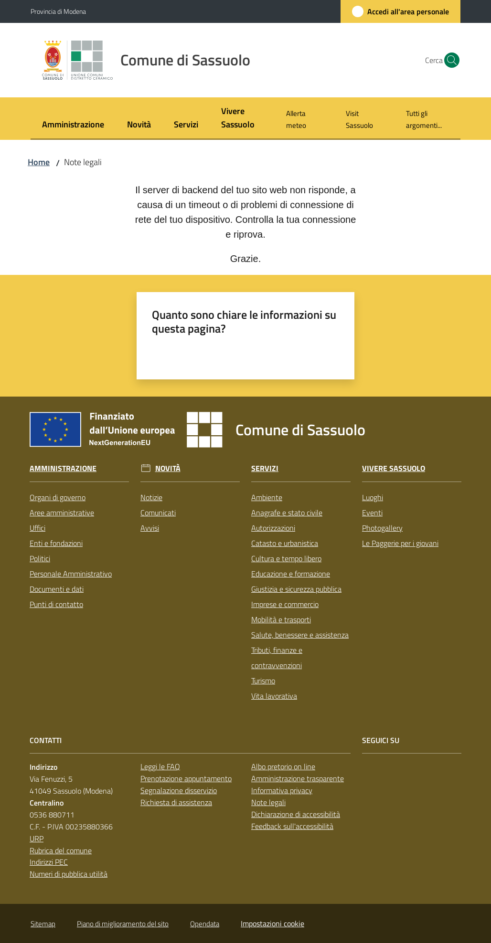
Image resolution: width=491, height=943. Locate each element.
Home (39, 162)
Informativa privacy (281, 790)
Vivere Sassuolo (393, 468)
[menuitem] (73, 125)
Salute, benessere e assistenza (300, 634)
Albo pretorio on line (283, 766)
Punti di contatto (56, 604)
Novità (168, 468)
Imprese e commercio (285, 604)
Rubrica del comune (61, 850)
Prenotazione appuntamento (186, 778)
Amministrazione (63, 468)
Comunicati (158, 512)
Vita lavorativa (274, 696)
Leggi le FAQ (160, 766)
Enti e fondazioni (56, 543)
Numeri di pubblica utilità (68, 874)
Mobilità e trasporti (281, 619)
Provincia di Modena (58, 11)
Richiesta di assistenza (176, 802)
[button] (449, 60)
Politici (40, 558)
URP (36, 838)
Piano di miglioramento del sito (123, 923)
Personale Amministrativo (71, 573)
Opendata (204, 923)
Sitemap (43, 923)
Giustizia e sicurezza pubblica (296, 589)
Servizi (264, 468)
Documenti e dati (57, 589)
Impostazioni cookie (272, 923)
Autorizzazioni (273, 528)
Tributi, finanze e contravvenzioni (276, 657)
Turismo (263, 680)
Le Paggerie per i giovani (400, 543)
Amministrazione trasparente (297, 778)
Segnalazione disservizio (178, 790)
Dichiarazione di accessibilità (295, 814)
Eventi (372, 512)
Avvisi (149, 528)
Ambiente (266, 497)
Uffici (37, 528)
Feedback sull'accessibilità (292, 826)
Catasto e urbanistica (284, 543)
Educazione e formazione (290, 573)
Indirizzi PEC (49, 862)
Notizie (151, 497)
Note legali (268, 802)
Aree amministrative (62, 512)
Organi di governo (57, 497)
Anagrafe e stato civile (286, 512)
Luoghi (372, 497)
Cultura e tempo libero (286, 558)
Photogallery (382, 528)
